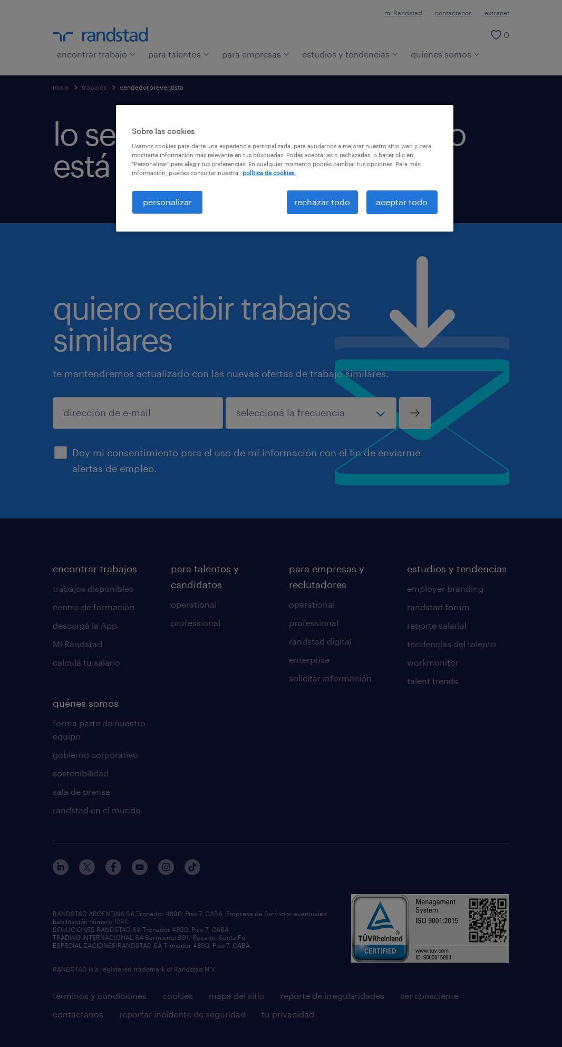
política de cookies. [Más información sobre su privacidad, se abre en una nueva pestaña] (269, 172)
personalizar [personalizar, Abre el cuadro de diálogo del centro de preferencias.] (167, 202)
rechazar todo (322, 202)
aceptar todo (402, 202)
